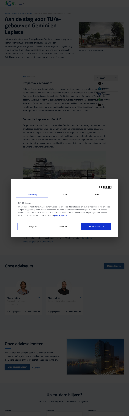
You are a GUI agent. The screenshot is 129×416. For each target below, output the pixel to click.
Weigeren (33, 226)
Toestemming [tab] (32, 194)
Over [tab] (97, 194)
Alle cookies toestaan (96, 226)
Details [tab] (64, 194)
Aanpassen (64, 226)
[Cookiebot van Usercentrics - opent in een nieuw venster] (101, 187)
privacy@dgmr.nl (60, 215)
